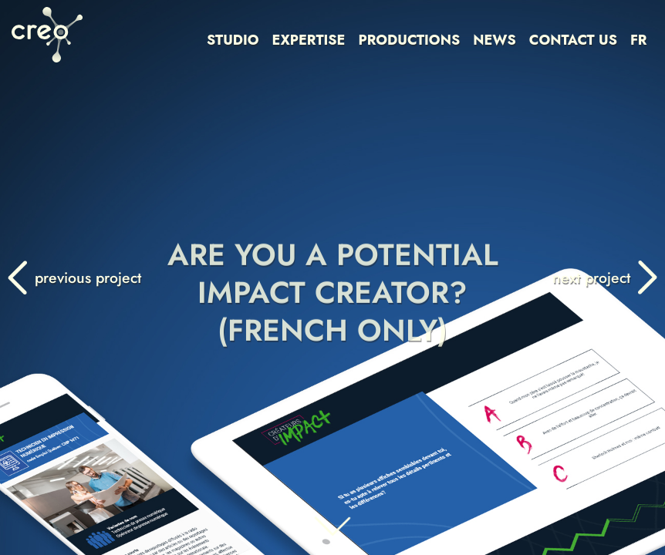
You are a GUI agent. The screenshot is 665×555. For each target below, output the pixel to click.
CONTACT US (573, 40)
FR (638, 40)
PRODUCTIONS (409, 40)
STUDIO (233, 40)
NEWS (494, 40)
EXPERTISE (309, 40)
